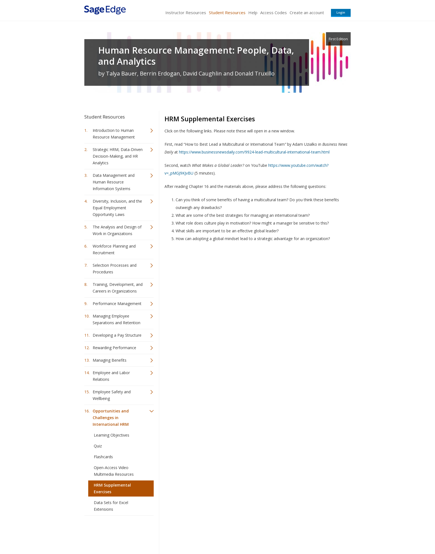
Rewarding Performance (114, 347)
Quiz (98, 446)
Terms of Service (249, 533)
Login (341, 12)
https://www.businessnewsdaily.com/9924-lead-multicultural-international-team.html (254, 152)
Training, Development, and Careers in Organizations (118, 288)
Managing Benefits (110, 360)
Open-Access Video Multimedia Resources (114, 471)
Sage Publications (116, 533)
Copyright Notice (283, 533)
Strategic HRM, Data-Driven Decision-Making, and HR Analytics (118, 156)
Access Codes (273, 12)
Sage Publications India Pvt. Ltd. (164, 533)
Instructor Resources (185, 12)
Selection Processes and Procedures (114, 269)
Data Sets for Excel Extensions (111, 506)
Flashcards (103, 456)
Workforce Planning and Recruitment (114, 249)
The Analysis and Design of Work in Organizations (117, 230)
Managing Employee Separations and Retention (116, 319)
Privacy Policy (314, 533)
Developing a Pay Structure (117, 335)
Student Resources (227, 12)
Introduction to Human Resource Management (114, 134)
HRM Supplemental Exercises (112, 488)
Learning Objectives (111, 435)
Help (252, 12)
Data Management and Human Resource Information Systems (114, 182)
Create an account (307, 12)
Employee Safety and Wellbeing (112, 395)
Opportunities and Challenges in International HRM (111, 417)
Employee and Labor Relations (111, 376)
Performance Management (117, 303)
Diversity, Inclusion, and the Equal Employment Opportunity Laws (117, 207)
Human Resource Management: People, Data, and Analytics (196, 56)
